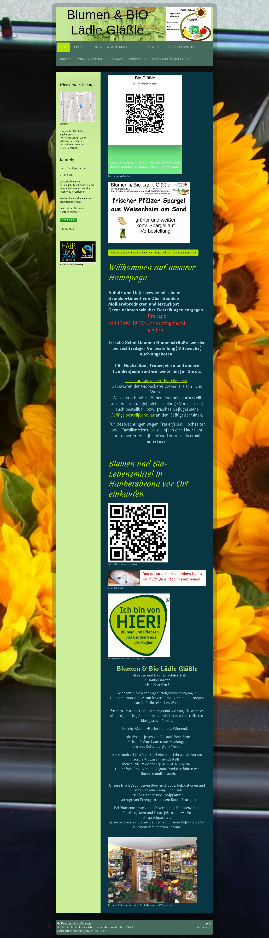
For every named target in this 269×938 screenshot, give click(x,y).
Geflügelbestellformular (132, 415)
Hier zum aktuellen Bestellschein (156, 380)
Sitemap (85, 923)
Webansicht (204, 927)
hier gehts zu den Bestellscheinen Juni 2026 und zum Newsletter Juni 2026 (153, 252)
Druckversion (68, 923)
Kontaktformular (69, 212)
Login (208, 923)
